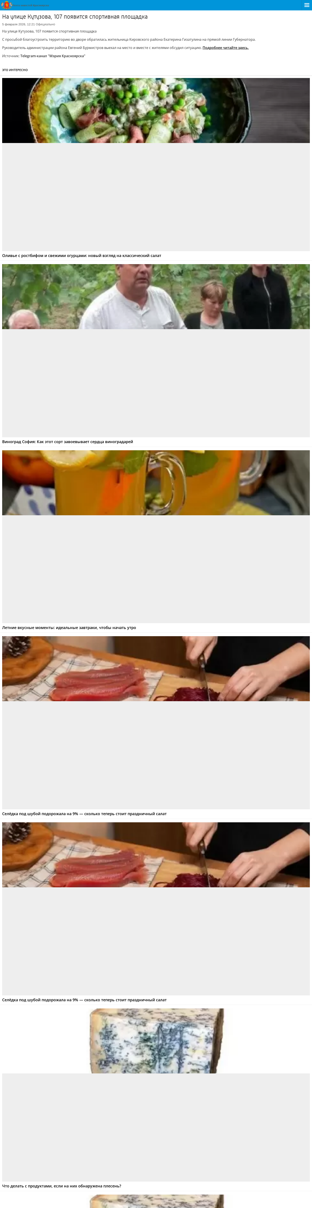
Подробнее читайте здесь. (226, 47)
